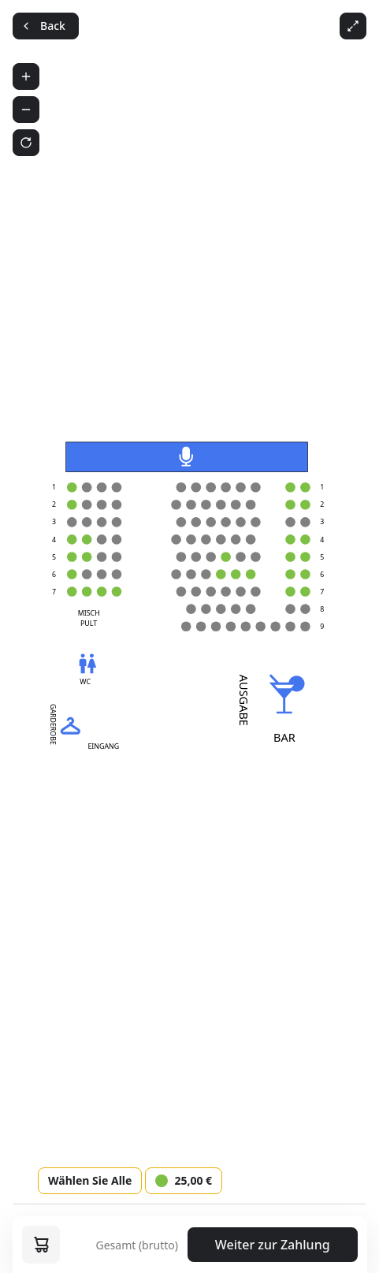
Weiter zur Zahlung (272, 1244)
